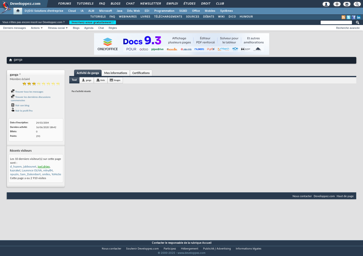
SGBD (183, 11)
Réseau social (56, 27)
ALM (91, 11)
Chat (130, 4)
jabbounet (29, 166)
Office (196, 11)
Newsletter (150, 4)
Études (189, 4)
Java (119, 11)
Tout (74, 79)
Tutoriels (85, 4)
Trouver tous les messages (27, 91)
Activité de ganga (88, 73)
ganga (88, 80)
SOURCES (192, 17)
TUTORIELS (98, 17)
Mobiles (210, 11)
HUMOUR (246, 17)
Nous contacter (302, 196)
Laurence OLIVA (32, 170)
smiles (46, 174)
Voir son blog (20, 105)
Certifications (141, 73)
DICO (232, 17)
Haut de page (345, 196)
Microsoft (105, 11)
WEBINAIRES (128, 17)
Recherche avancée (348, 27)
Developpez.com (324, 196)
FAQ (101, 4)
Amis (102, 80)
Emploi (172, 4)
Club (219, 4)
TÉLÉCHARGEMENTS (168, 17)
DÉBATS (208, 17)
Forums (64, 4)
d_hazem (16, 166)
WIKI (221, 17)
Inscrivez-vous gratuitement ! (93, 22)
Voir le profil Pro (22, 110)
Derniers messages (14, 27)
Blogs (115, 4)
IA (82, 11)
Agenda (88, 27)
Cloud (72, 11)
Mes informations (115, 73)
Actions (35, 27)
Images (117, 80)
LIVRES (145, 17)
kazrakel (15, 170)
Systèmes (226, 11)
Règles (113, 27)
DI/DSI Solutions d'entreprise (44, 11)
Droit (205, 4)
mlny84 (48, 170)
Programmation (164, 11)
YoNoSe (56, 174)
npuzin (14, 174)
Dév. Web (133, 11)
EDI (147, 11)
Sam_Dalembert (30, 174)
